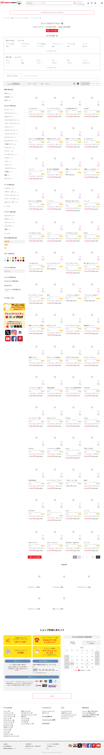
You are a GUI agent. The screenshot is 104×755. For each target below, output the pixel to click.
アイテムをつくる (46, 707)
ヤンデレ (23, 46)
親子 (68, 60)
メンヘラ (21, 40)
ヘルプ (52, 696)
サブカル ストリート (57, 44)
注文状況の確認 (80, 4)
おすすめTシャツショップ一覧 (28, 714)
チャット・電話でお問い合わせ (90, 711)
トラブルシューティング (67, 716)
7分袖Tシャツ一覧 (8, 727)
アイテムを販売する (47, 716)
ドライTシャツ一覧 (8, 713)
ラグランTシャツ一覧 (8, 720)
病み (68, 46)
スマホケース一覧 (7, 734)
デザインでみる (95, 83)
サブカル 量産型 (41, 44)
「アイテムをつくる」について (69, 714)
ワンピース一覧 (7, 718)
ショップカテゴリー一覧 (27, 723)
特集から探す (10, 298)
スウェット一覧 (7, 729)
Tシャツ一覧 (6, 711)
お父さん (69, 63)
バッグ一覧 (6, 732)
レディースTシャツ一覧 (9, 716)
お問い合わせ (85, 707)
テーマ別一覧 (24, 722)
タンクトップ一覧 (7, 723)
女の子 (38, 60)
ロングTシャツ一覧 (8, 725)
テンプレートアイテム (30, 76)
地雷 (7, 46)
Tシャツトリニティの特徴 (48, 720)
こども (8, 63)
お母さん (54, 63)
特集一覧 (23, 716)
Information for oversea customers (52, 12)
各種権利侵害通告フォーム (89, 716)
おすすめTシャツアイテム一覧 (11, 736)
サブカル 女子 (25, 44)
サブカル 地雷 (10, 44)
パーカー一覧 (6, 730)
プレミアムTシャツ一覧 (9, 714)
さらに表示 (51, 51)
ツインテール (40, 46)
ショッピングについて (66, 711)
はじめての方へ (46, 723)
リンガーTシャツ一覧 (8, 722)
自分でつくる (45, 713)
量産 (53, 46)
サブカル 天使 (71, 44)
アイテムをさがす (7, 707)
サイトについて (65, 718)
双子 (53, 60)
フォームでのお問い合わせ (89, 713)
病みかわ (85, 46)
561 (93, 557)
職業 (22, 63)
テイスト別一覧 (25, 720)
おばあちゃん (86, 63)
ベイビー (39, 63)
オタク (8, 60)
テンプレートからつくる (48, 711)
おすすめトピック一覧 (26, 713)
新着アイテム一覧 (25, 711)
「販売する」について (66, 713)
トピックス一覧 (25, 718)
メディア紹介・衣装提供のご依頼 (90, 714)
